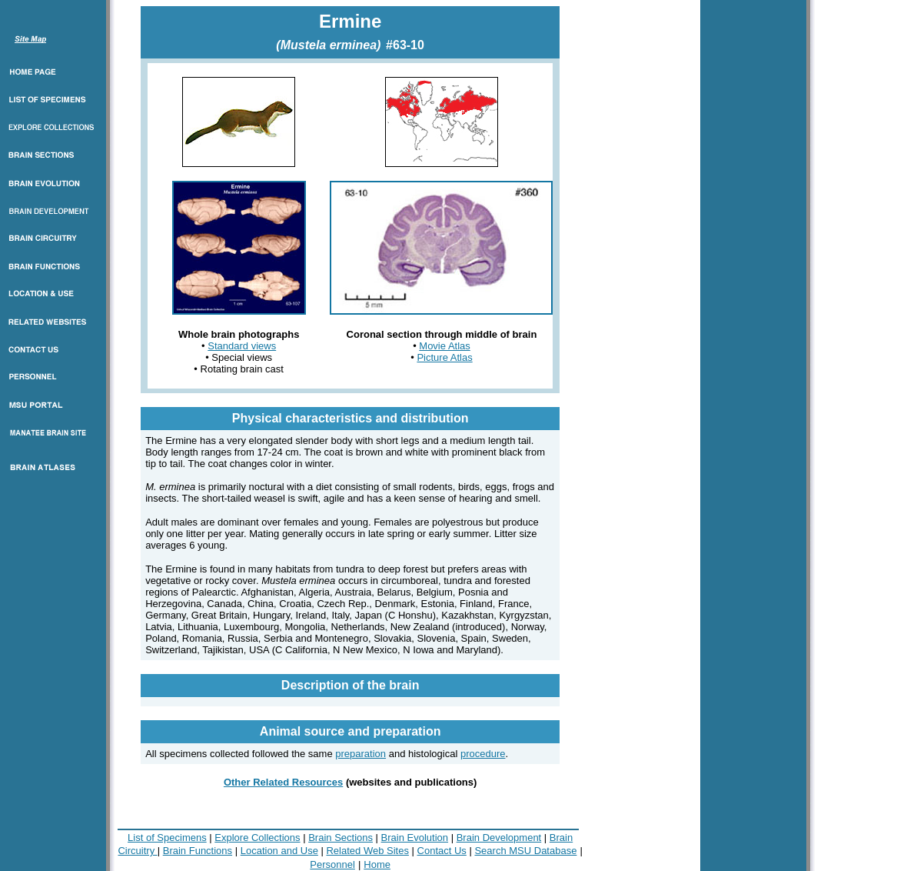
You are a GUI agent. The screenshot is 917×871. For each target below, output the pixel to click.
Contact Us (442, 850)
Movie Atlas (444, 346)
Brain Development (499, 837)
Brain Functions (197, 850)
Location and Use (279, 850)
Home (377, 864)
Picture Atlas (444, 357)
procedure (483, 753)
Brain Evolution (414, 837)
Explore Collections (257, 837)
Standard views (242, 346)
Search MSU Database (525, 850)
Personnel (332, 864)
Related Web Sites (367, 850)
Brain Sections (340, 837)
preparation (360, 753)
